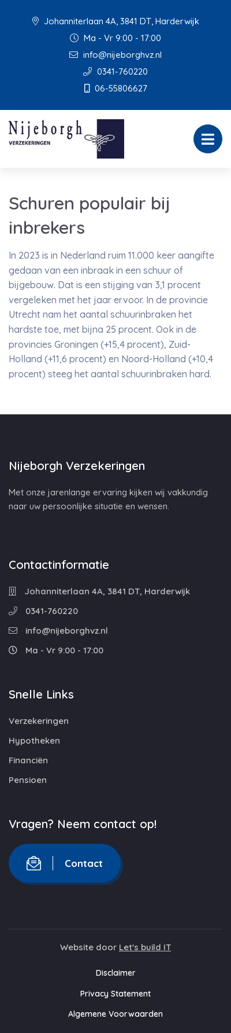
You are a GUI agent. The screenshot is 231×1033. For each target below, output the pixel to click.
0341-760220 (115, 71)
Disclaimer (116, 973)
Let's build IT (145, 947)
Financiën (28, 760)
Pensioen (28, 779)
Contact (65, 863)
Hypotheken (34, 740)
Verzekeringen (39, 720)
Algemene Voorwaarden (115, 1014)
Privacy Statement (115, 993)
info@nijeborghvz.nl (115, 54)
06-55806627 (115, 88)
